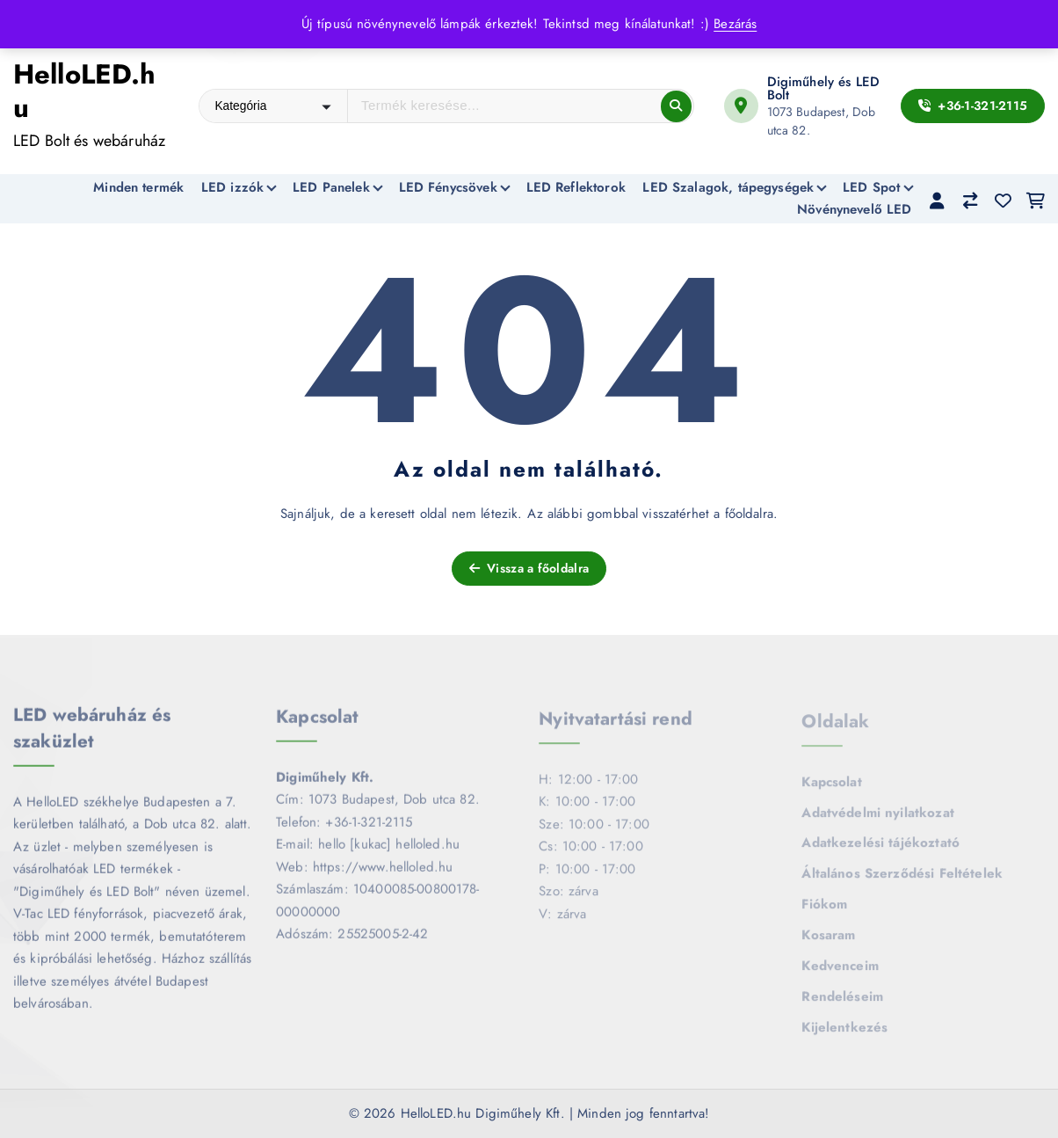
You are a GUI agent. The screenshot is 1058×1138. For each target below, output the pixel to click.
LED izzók (232, 187)
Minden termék (138, 187)
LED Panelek (331, 187)
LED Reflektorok (576, 187)
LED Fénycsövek (448, 187)
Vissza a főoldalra (529, 568)
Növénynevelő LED (854, 209)
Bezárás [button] (735, 23)
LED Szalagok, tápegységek (728, 187)
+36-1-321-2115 (972, 105)
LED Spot (871, 187)
